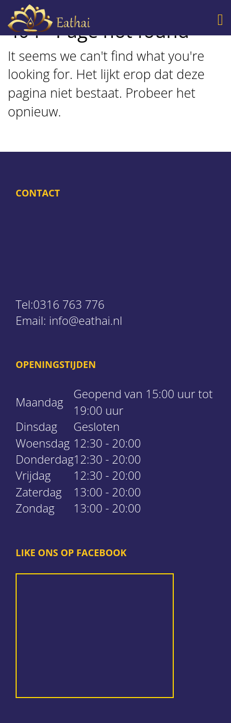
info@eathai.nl (85, 320)
